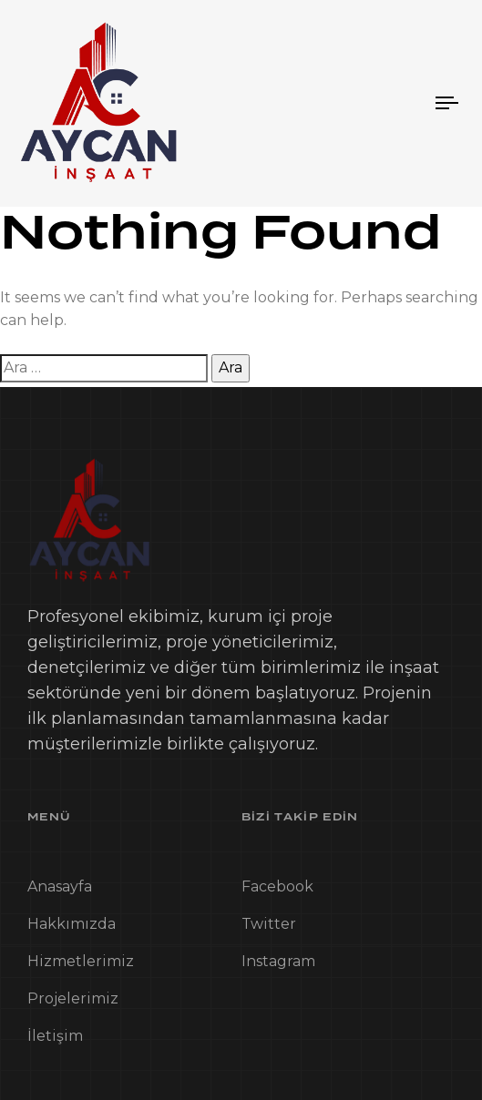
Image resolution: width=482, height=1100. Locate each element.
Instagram (278, 964)
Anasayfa (59, 890)
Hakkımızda (71, 927)
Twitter (268, 927)
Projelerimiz (72, 1002)
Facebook (277, 890)
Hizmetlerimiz (80, 964)
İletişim (55, 1039)
